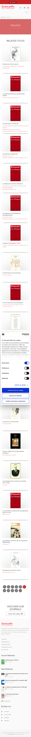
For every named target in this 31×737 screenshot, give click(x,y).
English (12, 2)
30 (24, 587)
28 (16, 587)
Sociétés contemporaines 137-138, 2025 (16, 687)
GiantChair (11, 734)
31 (4, 590)
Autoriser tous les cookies (15, 390)
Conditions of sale (6, 647)
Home (4, 17)
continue (8, 634)
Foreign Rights (5, 642)
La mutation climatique (11, 694)
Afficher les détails (20, 385)
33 (12, 590)
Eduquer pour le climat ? (12, 660)
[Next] (20, 590)
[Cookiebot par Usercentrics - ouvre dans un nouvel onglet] (22, 334)
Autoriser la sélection (15, 395)
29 (20, 587)
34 (16, 590)
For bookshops (5, 644)
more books (5, 701)
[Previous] (4, 587)
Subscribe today (15, 614)
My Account (4, 649)
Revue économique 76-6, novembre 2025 (16, 680)
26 (8, 587)
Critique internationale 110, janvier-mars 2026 (16, 674)
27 (12, 587)
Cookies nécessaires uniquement (15, 401)
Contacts (4, 639)
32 (8, 590)
